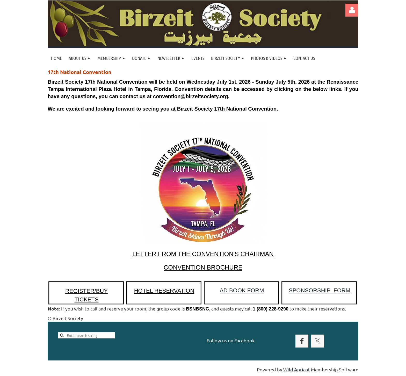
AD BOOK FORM (242, 290)
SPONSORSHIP (319, 290)
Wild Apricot (296, 369)
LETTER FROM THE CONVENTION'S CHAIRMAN (203, 253)
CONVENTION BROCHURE (203, 267)
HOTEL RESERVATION (164, 290)
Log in (351, 10)
